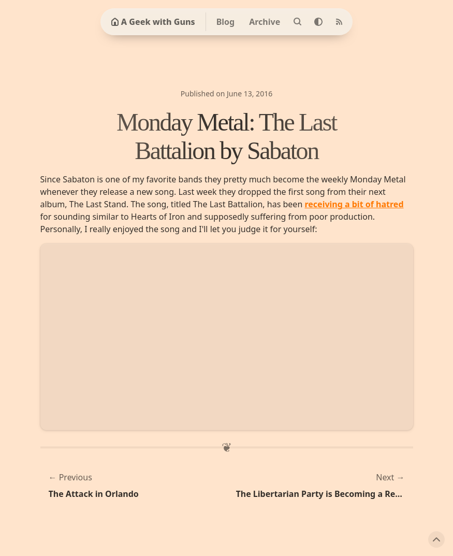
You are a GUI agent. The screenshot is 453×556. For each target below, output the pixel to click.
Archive (264, 21)
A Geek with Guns (153, 21)
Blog (225, 21)
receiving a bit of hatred (353, 204)
